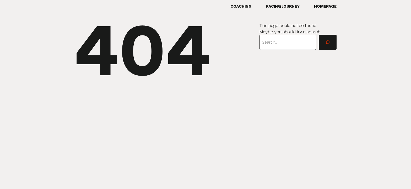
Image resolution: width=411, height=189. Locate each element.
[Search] (328, 42)
